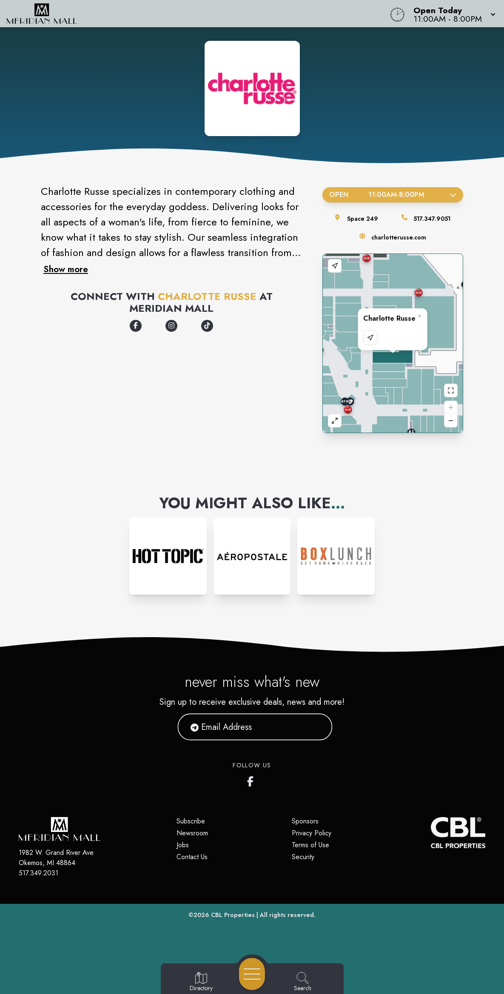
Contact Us (192, 857)
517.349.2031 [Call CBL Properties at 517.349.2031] (38, 873)
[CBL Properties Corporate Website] (430, 832)
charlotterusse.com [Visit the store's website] (398, 237)
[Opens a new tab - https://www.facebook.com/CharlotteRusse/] (136, 326)
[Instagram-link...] (168, 556)
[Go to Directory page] (201, 982)
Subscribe (191, 821)
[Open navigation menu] (252, 974)
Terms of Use (310, 845)
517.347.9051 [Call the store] (431, 218)
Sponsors (305, 821)
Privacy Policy (311, 833)
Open (392, 194)
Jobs (183, 845)
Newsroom (192, 833)
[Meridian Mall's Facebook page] (252, 779)
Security (303, 857)
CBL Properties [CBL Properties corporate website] (233, 915)
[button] (452, 13)
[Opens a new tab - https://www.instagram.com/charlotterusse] (171, 326)
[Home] (191, 13)
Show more (65, 269)
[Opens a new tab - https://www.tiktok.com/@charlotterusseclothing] (207, 326)
